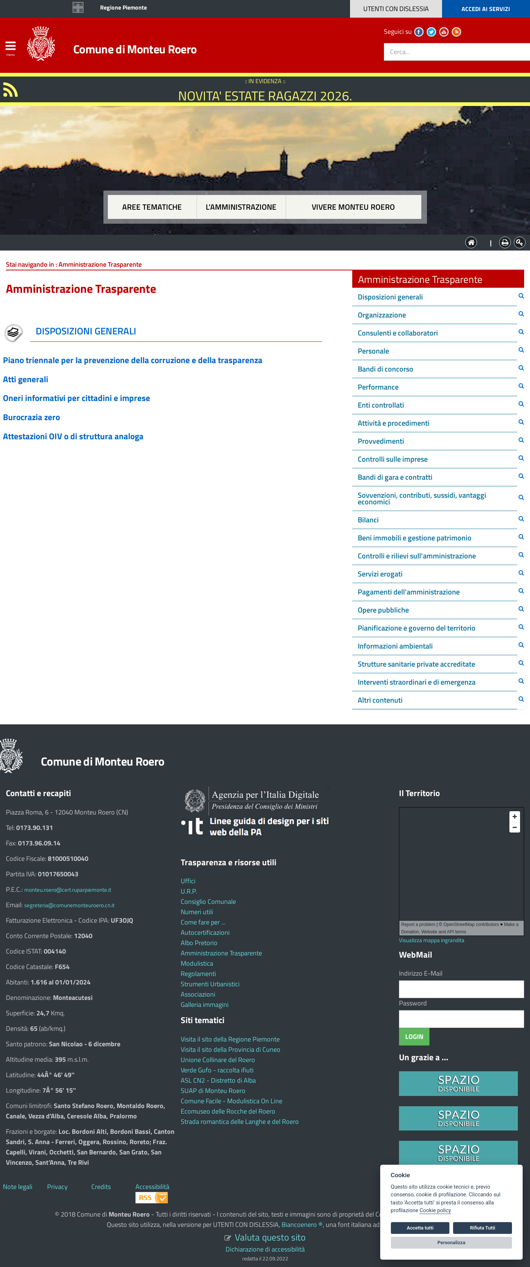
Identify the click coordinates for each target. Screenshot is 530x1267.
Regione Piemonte (123, 7)
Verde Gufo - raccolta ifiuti (217, 1070)
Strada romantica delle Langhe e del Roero (240, 1121)
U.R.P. (189, 891)
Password (413, 1003)
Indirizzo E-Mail (420, 973)
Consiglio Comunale (208, 901)
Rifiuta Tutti (482, 1228)
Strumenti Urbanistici (210, 984)
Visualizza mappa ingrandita (431, 940)
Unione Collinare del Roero (218, 1060)
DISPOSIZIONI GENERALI (86, 331)
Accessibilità (152, 1187)
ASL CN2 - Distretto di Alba (218, 1080)
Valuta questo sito (270, 1237)
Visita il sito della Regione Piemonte (230, 1039)
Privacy (57, 1187)
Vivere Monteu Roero (353, 207)
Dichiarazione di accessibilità (265, 1249)
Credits (101, 1187)
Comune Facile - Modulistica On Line (231, 1101)
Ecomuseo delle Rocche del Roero (228, 1111)
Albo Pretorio (199, 943)
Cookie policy (435, 1210)
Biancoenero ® (302, 1224)
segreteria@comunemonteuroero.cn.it (69, 905)
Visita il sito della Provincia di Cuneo (230, 1049)
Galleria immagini (205, 1004)
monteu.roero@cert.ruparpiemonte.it (67, 890)
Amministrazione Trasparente (221, 953)
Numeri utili (197, 912)
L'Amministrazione (259, 242)
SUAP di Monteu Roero (213, 1091)
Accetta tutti (420, 1228)
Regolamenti (198, 974)
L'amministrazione (241, 207)
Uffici (188, 881)
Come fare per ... (203, 922)
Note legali (17, 1187)
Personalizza (452, 1242)
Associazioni (198, 994)
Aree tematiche (152, 207)
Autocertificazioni (205, 932)
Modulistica (197, 963)
